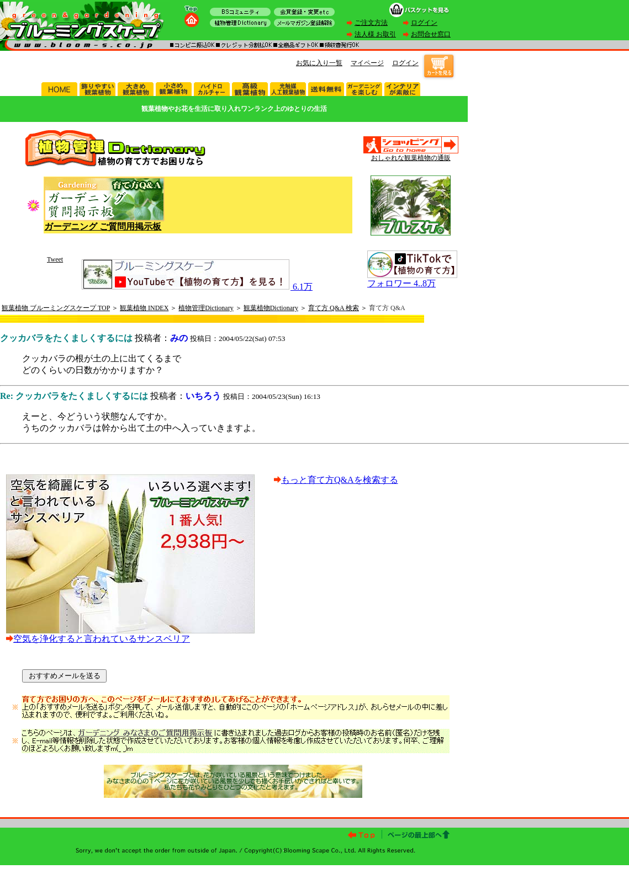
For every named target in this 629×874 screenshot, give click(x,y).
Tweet (55, 259)
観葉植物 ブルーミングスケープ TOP (56, 308)
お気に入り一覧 (319, 63)
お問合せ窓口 (431, 34)
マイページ (367, 63)
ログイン (424, 22)
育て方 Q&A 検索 (333, 308)
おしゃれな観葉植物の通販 (411, 158)
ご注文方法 (371, 22)
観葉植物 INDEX (144, 308)
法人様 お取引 (375, 34)
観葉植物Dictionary (271, 308)
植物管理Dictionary (205, 308)
